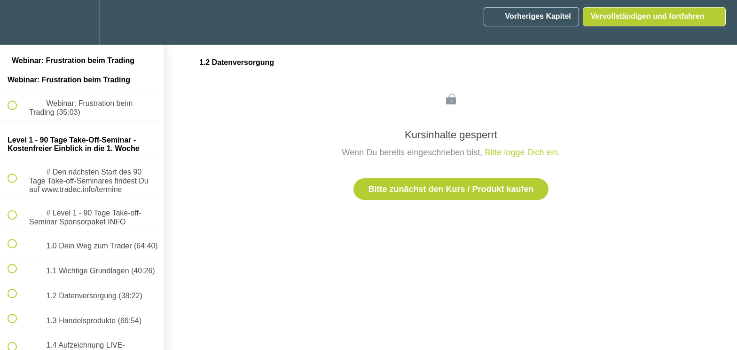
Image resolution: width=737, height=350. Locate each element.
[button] (17, 22)
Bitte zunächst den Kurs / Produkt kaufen (450, 189)
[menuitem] (82, 22)
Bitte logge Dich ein (521, 152)
